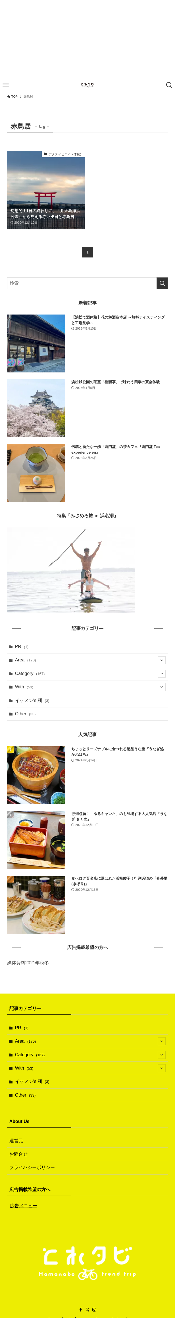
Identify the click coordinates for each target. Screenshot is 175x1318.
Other (25, 713)
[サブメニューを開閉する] (162, 660)
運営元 (16, 1140)
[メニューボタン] (5, 85)
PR (22, 646)
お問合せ (18, 1154)
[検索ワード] (87, 283)
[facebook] (80, 1309)
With (90, 687)
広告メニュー (23, 1205)
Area (90, 660)
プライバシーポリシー (32, 1167)
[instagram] (94, 1309)
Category (90, 674)
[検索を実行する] (162, 283)
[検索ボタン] (169, 85)
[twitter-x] (87, 1309)
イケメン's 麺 (32, 700)
